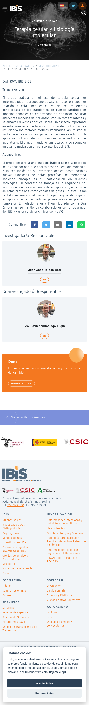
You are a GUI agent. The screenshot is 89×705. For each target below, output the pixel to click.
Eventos (52, 617)
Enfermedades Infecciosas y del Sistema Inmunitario (64, 521)
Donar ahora (21, 383)
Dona (5, 573)
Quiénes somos (12, 520)
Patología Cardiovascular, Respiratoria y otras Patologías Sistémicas (66, 541)
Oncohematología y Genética (65, 533)
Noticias (52, 612)
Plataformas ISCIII (13, 621)
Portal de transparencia (17, 568)
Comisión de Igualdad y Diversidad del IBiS (17, 549)
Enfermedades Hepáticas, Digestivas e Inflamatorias (63, 551)
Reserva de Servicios (15, 617)
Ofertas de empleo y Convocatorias (15, 557)
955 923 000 (15, 505)
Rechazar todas (44, 693)
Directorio (8, 563)
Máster (6, 585)
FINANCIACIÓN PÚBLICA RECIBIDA (62, 559)
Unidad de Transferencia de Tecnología (19, 628)
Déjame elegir (57, 672)
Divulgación (54, 585)
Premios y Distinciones (61, 595)
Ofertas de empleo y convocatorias (59, 623)
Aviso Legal (70, 646)
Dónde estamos (12, 537)
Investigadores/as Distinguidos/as (13, 526)
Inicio (6, 66)
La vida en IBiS (56, 590)
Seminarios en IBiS (14, 590)
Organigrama (10, 533)
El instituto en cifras (15, 542)
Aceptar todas (44, 683)
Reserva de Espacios (15, 612)
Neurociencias (48, 66)
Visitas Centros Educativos (63, 600)
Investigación (24, 66)
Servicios (8, 607)
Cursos (6, 595)
